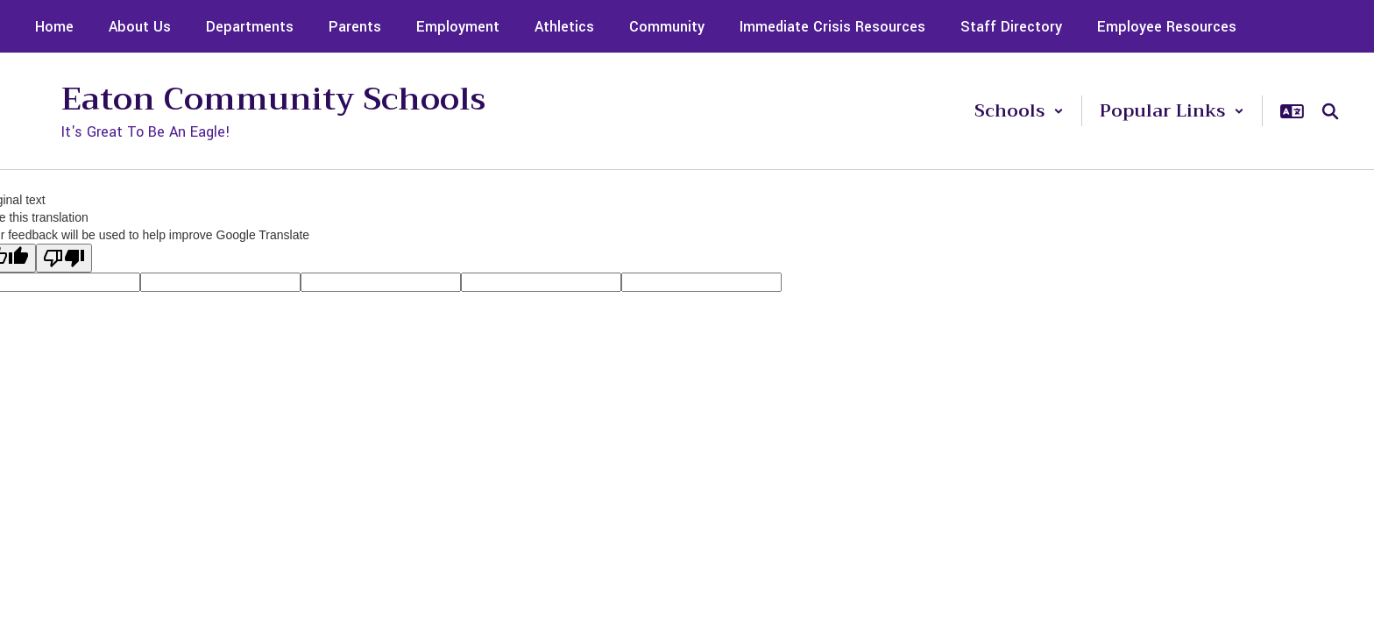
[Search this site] (1330, 111)
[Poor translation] (64, 258)
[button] (1019, 111)
